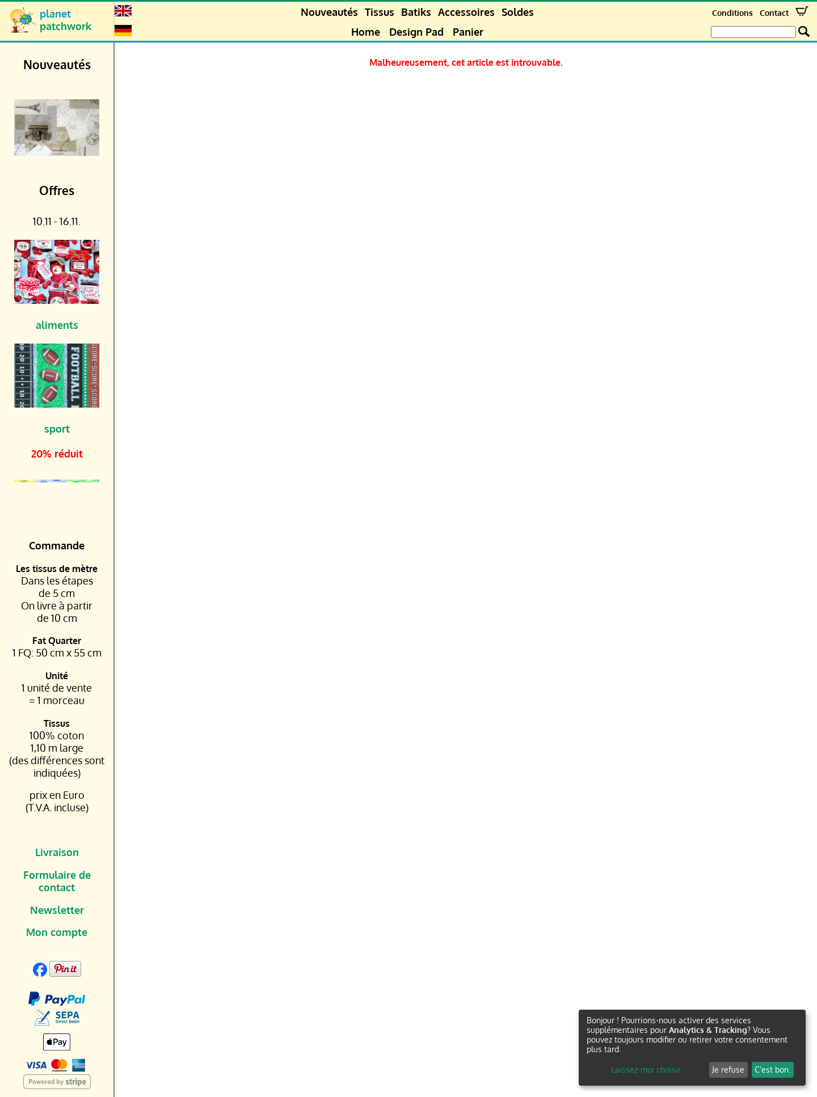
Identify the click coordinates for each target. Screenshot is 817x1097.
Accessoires (466, 12)
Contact (774, 13)
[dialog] (692, 1048)
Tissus (379, 12)
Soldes (518, 12)
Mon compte (56, 932)
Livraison (57, 852)
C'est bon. (772, 1069)
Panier (468, 32)
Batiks (416, 12)
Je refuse (728, 1069)
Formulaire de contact (57, 881)
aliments (57, 325)
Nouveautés (329, 12)
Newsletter (57, 910)
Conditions (732, 13)
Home (365, 32)
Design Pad (416, 32)
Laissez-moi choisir (646, 1069)
